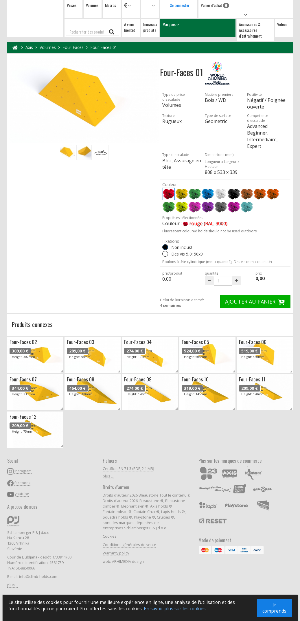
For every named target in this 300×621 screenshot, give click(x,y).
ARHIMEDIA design (128, 561)
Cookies (110, 536)
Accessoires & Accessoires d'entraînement (250, 30)
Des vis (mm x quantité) (253, 261)
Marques (198, 28)
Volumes (92, 5)
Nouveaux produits (150, 27)
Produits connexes (32, 324)
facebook (22, 482)
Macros (110, 5)
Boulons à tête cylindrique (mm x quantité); (197, 261)
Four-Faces (73, 47)
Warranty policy (116, 553)
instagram (23, 470)
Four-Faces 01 (103, 47)
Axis (29, 47)
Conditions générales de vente (129, 544)
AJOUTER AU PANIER (255, 301)
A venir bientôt (129, 27)
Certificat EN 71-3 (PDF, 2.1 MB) (128, 468)
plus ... (12, 585)
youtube (22, 493)
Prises (71, 5)
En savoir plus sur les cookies (175, 609)
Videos (282, 24)
